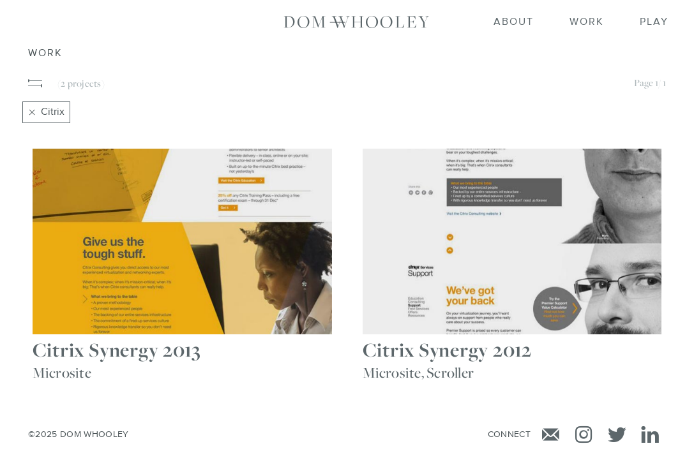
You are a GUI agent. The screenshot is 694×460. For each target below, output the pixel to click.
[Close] (32, 112)
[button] (36, 83)
